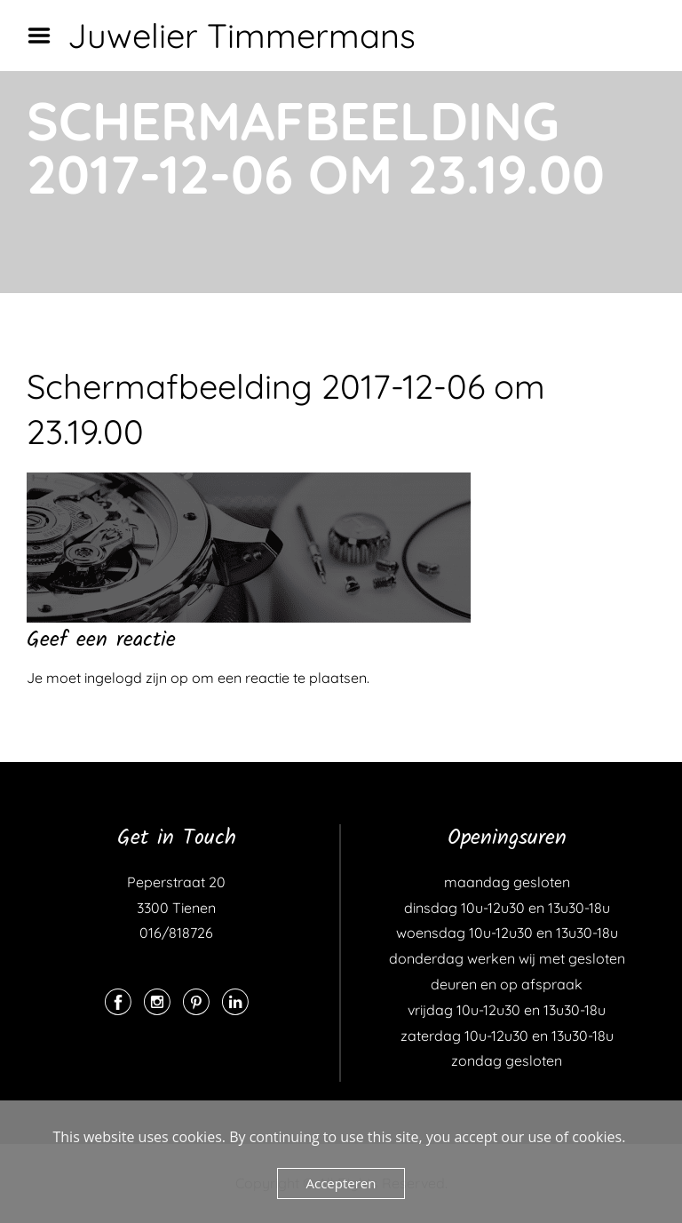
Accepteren (341, 1183)
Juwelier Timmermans (241, 35)
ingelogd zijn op (136, 678)
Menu (45, 35)
